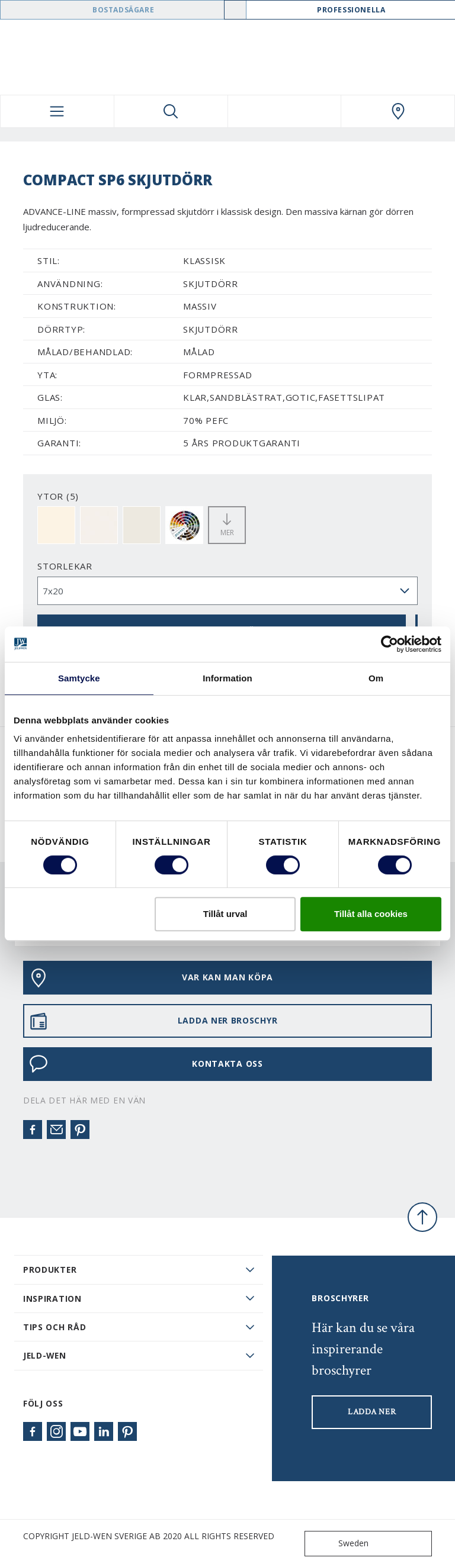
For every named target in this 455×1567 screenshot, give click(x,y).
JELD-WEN (44, 1355)
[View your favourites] (285, 111)
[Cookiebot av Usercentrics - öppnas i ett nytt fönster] (389, 644)
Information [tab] (227, 678)
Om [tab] (376, 678)
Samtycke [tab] (79, 678)
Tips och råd (54, 1327)
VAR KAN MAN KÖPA (151, 977)
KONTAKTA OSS (146, 1063)
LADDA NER (372, 1412)
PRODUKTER (49, 1269)
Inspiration (52, 1298)
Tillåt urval (225, 914)
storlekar (64, 566)
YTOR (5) (58, 496)
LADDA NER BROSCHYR (153, 1021)
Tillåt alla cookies (371, 914)
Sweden (339, 1543)
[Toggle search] (171, 111)
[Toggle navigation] (57, 111)
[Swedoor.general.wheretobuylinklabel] (398, 111)
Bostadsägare (123, 10)
